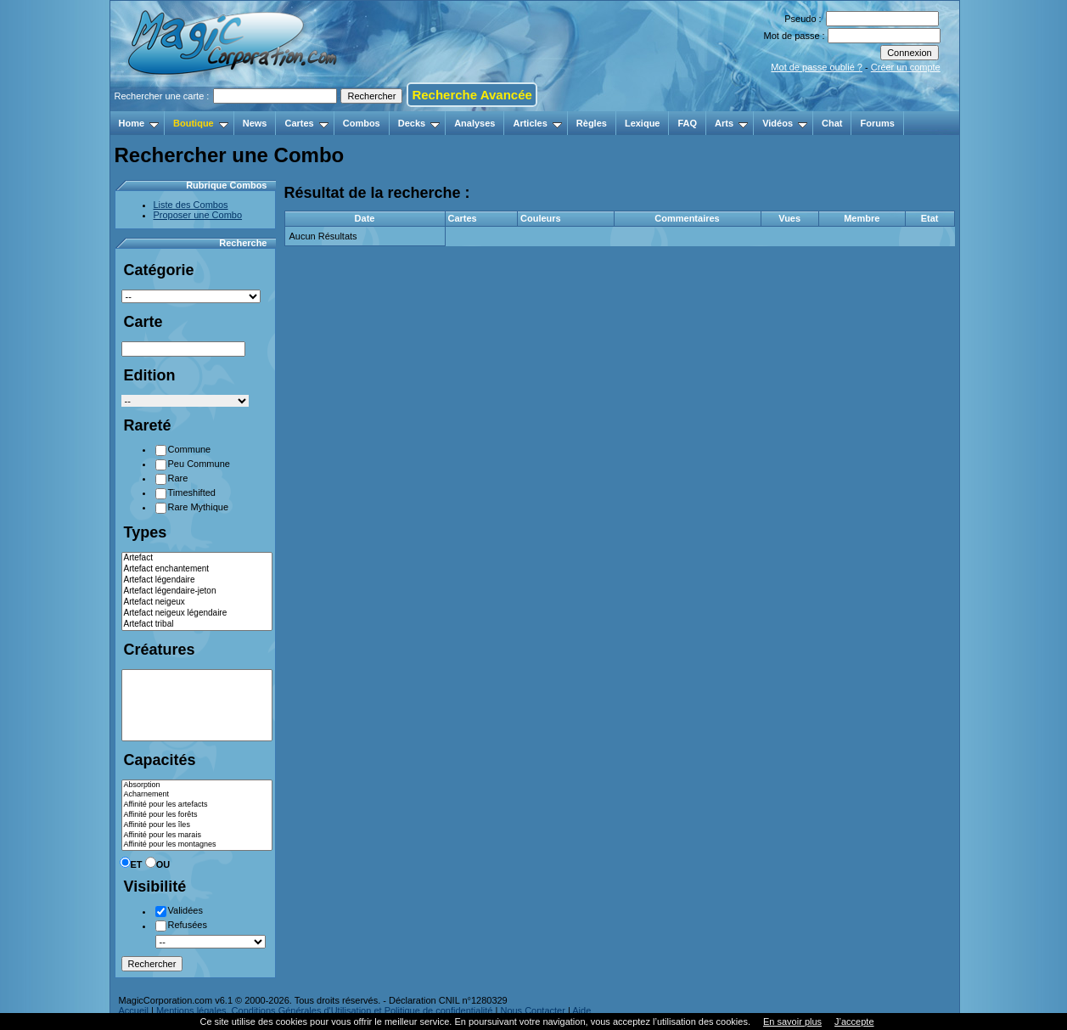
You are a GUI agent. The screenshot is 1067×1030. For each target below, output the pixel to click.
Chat (832, 123)
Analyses (474, 123)
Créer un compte (906, 67)
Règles (591, 123)
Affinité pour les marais (197, 835)
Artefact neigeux (197, 602)
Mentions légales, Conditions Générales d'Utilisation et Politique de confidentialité (324, 1010)
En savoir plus (792, 1021)
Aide (581, 1010)
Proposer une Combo (198, 215)
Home (139, 123)
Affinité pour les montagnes (197, 845)
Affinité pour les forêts (197, 815)
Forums (877, 123)
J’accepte (853, 1021)
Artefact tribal (197, 624)
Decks (419, 123)
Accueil (134, 1010)
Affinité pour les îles (197, 825)
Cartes (306, 123)
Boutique (200, 123)
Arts (731, 123)
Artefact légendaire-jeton (197, 591)
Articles (537, 123)
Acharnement (197, 795)
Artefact (197, 558)
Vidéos (784, 123)
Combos (361, 123)
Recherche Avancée (471, 94)
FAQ (687, 123)
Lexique (642, 123)
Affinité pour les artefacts (197, 805)
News (255, 123)
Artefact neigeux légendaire (197, 613)
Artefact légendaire (197, 580)
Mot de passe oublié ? (816, 67)
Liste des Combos (191, 205)
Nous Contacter (532, 1010)
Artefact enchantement (197, 569)
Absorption (197, 785)
